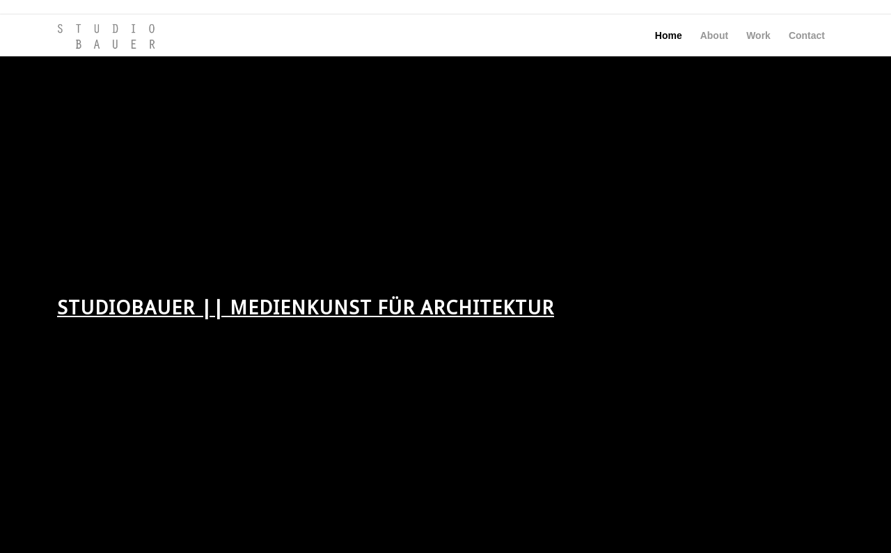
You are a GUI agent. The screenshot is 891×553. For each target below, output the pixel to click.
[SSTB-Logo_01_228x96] (107, 35)
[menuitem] (668, 35)
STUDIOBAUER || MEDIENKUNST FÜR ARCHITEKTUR (305, 307)
